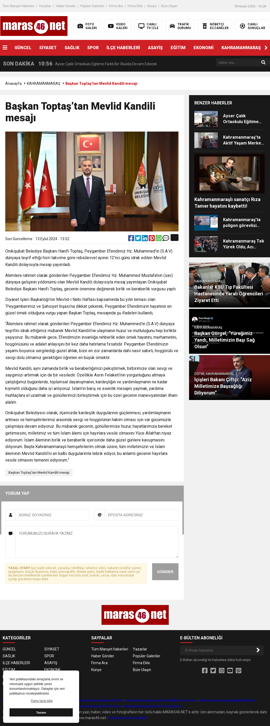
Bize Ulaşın (169, 6)
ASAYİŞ (155, 47)
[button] (266, 48)
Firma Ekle (135, 6)
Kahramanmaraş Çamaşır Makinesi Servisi (161, 700)
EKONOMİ (204, 47)
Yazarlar (45, 6)
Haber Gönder (66, 6)
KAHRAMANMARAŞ (241, 47)
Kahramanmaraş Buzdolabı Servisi (94, 700)
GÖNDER (165, 572)
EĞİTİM (178, 47)
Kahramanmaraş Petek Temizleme (153, 706)
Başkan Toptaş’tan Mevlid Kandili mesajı (38, 472)
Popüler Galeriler (92, 6)
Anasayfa (13, 83)
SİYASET (48, 47)
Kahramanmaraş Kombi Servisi (95, 706)
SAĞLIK (72, 47)
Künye (151, 6)
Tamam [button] (41, 712)
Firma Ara (116, 6)
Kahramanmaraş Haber (128, 718)
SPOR (93, 47)
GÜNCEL (23, 47)
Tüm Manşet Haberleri (18, 6)
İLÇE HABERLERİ (123, 47)
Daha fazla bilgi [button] (41, 701)
